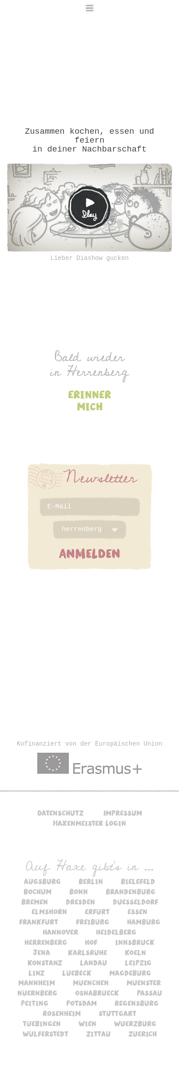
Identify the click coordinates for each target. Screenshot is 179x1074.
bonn (78, 891)
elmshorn (49, 911)
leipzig (138, 962)
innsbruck (135, 942)
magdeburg (130, 972)
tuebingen (42, 1023)
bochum (38, 891)
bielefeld (138, 881)
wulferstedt (45, 1033)
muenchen (91, 982)
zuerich (142, 1033)
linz (36, 972)
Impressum (122, 812)
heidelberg (116, 931)
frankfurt (38, 921)
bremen (34, 901)
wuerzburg (135, 1023)
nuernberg (37, 992)
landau (93, 962)
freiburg (92, 921)
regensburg (137, 1002)
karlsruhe (87, 952)
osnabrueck (97, 992)
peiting (34, 1002)
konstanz (45, 962)
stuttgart (117, 1013)
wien (87, 1023)
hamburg (143, 921)
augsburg (42, 881)
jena (41, 952)
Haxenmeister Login (89, 822)
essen (137, 911)
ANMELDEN (89, 553)
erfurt (97, 911)
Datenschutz (60, 812)
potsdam (81, 1002)
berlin (91, 881)
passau (149, 992)
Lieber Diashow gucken (89, 258)
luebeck (76, 972)
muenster (144, 982)
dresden (80, 901)
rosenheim (62, 1013)
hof (91, 942)
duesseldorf (135, 901)
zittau (98, 1033)
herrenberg (45, 942)
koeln (135, 952)
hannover (60, 931)
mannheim (36, 982)
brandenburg (130, 891)
